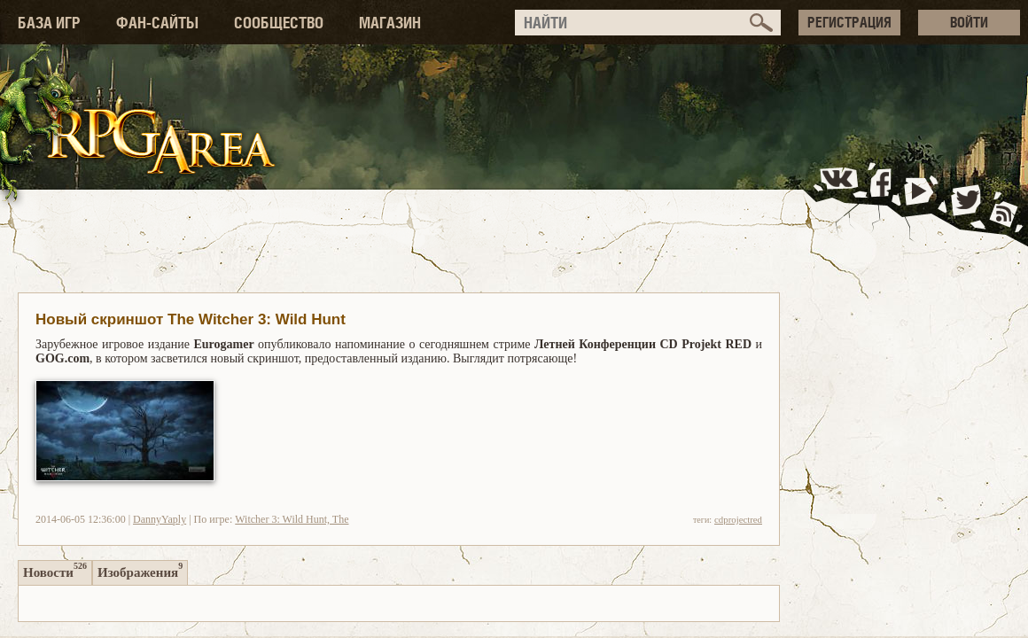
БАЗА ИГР (49, 22)
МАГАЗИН (390, 22)
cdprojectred (738, 519)
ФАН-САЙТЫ (157, 22)
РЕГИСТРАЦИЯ (849, 22)
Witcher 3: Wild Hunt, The (291, 519)
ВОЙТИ (969, 22)
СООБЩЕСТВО (278, 22)
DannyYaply (159, 519)
